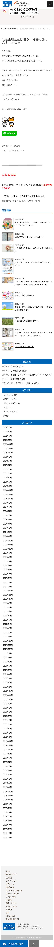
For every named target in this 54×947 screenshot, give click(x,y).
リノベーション (9, 412)
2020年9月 (7, 703)
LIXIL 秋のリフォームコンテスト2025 (30, 237)
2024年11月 (8, 494)
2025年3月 (7, 478)
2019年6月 (7, 766)
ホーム (8, 871)
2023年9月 (7, 553)
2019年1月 (7, 787)
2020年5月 (7, 720)
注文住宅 (9, 878)
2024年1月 (7, 536)
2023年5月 (7, 570)
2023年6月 (7, 565)
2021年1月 (7, 687)
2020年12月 (8, 691)
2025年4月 (7, 473)
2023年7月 (7, 561)
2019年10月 (8, 749)
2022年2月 (7, 632)
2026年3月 (7, 432)
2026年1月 (7, 440)
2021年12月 (8, 641)
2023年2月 (7, 582)
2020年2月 (7, 733)
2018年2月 (7, 833)
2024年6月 (7, 515)
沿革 (7, 913)
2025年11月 (8, 448)
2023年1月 (7, 586)
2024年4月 (7, 524)
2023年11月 (8, 545)
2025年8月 (7, 461)
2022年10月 (8, 599)
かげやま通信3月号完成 (24, 347)
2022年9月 (7, 603)
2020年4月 (7, 724)
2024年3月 (7, 528)
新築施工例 (10, 887)
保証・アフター (11, 903)
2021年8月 (7, 657)
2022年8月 (7, 607)
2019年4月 (7, 774)
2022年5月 (7, 620)
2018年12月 (8, 791)
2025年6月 (7, 469)
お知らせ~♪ (8, 399)
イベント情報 (11, 897)
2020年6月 (7, 716)
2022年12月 (8, 590)
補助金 (5, 416)
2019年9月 (7, 754)
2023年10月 (8, 549)
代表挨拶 (9, 900)
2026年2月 (7, 436)
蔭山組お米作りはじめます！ (26, 321)
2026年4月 (7, 427)
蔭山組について (11, 874)
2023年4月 (7, 574)
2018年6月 (7, 816)
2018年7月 (7, 812)
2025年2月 (7, 482)
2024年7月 (7, 511)
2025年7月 (7, 465)
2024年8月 (7, 507)
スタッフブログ (9, 403)
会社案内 (9, 909)
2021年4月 (7, 674)
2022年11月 (8, 595)
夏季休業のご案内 (18, 379)
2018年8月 (7, 808)
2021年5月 (7, 670)
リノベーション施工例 (14, 890)
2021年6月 (7, 666)
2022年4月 (7, 624)
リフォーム (10, 884)
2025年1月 (7, 486)
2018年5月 (7, 821)
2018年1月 (7, 837)
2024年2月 (7, 532)
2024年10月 (8, 499)
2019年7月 (7, 762)
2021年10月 (8, 649)
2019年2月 (7, 783)
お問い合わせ (11, 916)
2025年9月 (7, 457)
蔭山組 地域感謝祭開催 (24, 295)
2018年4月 (7, 825)
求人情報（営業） (18, 366)
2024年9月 (7, 503)
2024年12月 (8, 490)
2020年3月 (7, 729)
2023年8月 (7, 557)
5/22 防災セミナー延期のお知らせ (25, 383)
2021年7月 (7, 662)
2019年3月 (7, 779)
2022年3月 (7, 628)
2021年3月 (7, 678)
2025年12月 (8, 444)
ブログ (5, 407)
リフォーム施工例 (12, 893)
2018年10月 (8, 800)
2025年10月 (8, 452)
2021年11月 (8, 645)
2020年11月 (8, 695)
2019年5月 (7, 770)
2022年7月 (7, 611)
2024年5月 (7, 519)
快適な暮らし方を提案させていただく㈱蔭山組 (20, 56)
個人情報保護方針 (12, 919)
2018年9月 (7, 804)
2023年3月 (7, 578)
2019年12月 (8, 741)
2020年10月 (8, 699)
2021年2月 (7, 683)
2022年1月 (7, 636)
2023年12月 (8, 540)
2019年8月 (7, 758)
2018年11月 (8, 795)
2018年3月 (7, 829)
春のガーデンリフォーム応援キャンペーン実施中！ (31, 375)
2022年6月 (7, 616)
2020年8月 (7, 708)
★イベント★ (8, 395)
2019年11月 (8, 745)
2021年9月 (7, 653)
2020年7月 (7, 712)
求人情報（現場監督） (20, 371)
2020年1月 (7, 737)
